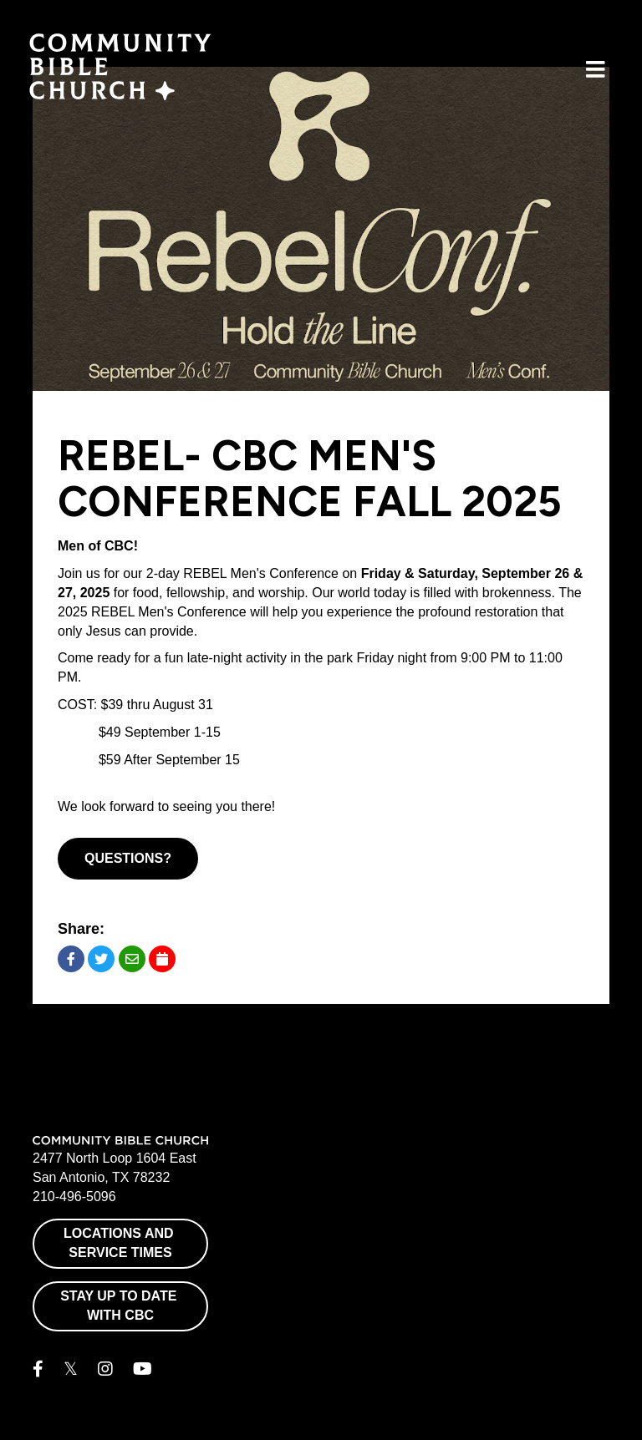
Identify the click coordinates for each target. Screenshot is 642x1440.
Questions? (127, 858)
